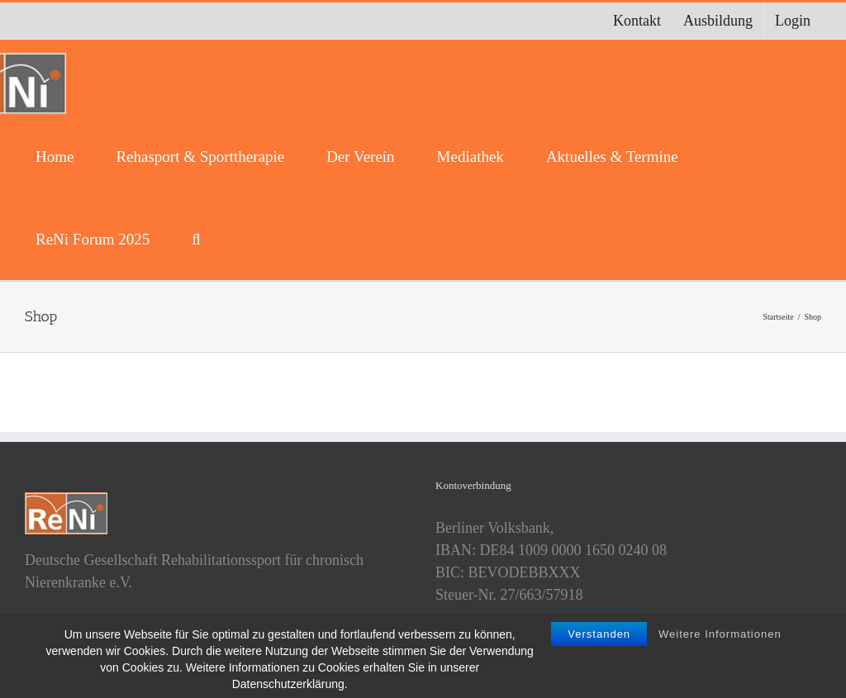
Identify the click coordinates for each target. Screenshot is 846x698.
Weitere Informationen (720, 644)
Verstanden (599, 644)
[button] (196, 238)
